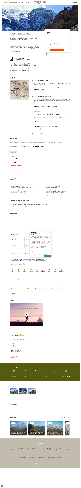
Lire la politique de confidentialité (26, 252)
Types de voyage (13, 2)
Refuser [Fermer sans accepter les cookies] (23, 256)
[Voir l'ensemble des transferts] (56, 40)
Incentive (59, 457)
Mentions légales (44, 463)
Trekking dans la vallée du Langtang (36, 432)
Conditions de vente (51, 463)
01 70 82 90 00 (74, 2)
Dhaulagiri (24, 407)
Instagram (26, 463)
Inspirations (21, 2)
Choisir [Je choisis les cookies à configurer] (31, 256)
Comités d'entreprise (51, 457)
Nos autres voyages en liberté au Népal (65, 417)
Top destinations (23, 457)
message (28, 70)
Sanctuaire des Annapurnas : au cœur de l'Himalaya (20, 432)
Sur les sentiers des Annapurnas (54, 432)
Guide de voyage (68, 463)
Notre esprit (28, 2)
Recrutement (62, 463)
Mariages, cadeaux (42, 457)
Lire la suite (13, 353)
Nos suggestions (32, 457)
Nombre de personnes (14, 146)
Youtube (30, 463)
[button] (2, 486)
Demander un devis (16, 167)
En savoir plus (13, 293)
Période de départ (26, 146)
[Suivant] (69, 428)
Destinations (5, 2)
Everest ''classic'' (69, 432)
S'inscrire (57, 49)
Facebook (21, 463)
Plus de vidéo (13, 328)
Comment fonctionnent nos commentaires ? (17, 339)
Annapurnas (14, 394)
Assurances (57, 463)
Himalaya (18, 407)
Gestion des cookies (75, 463)
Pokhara (12, 407)
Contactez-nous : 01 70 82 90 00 (10, 463)
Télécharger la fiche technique (52, 54)
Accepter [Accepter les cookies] (38, 256)
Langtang (31, 394)
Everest (22, 394)
